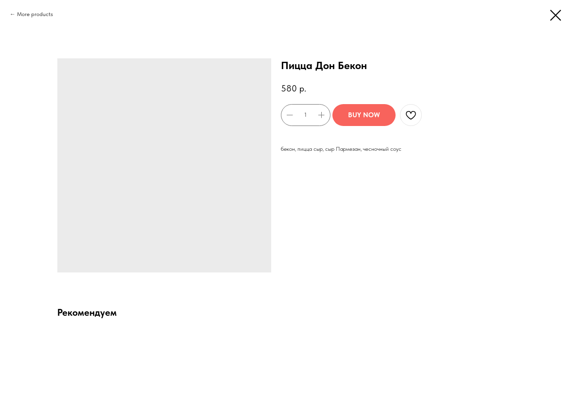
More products (35, 14)
